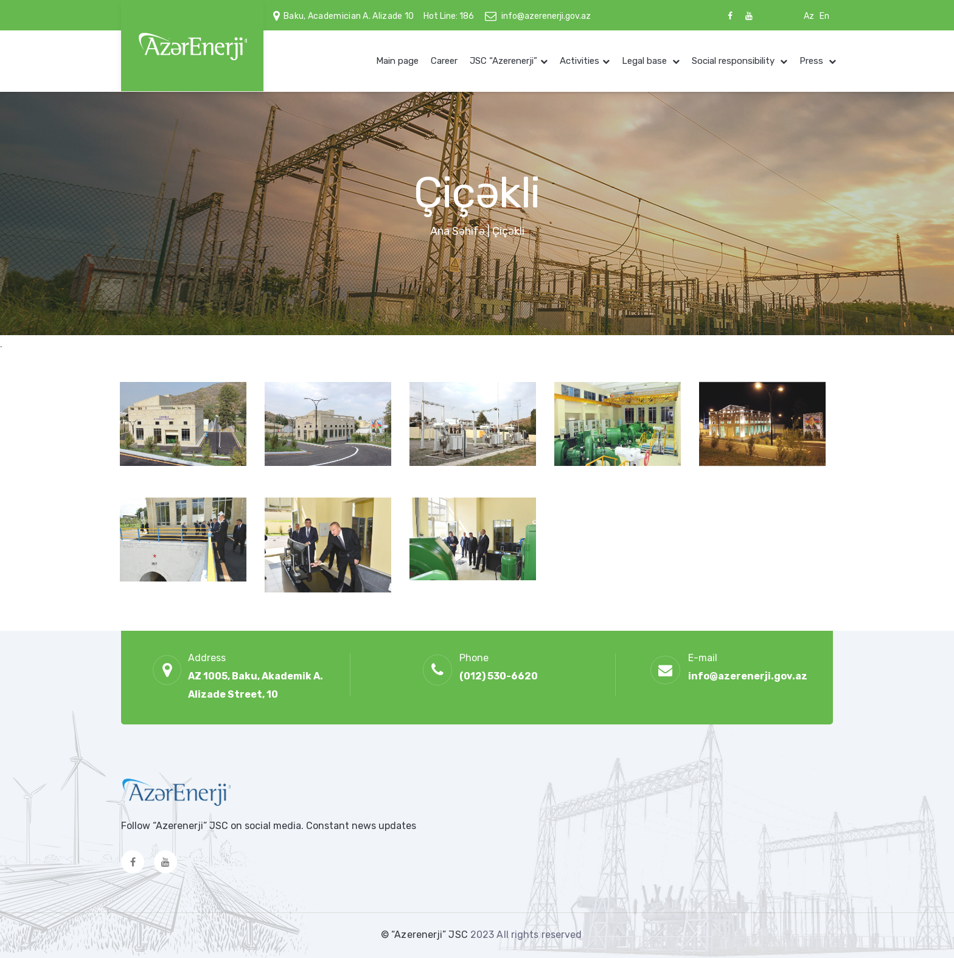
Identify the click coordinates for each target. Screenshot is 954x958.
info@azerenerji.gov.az (546, 16)
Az (809, 16)
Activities (579, 60)
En (824, 16)
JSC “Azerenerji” (503, 60)
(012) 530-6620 (498, 676)
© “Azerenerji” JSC (425, 934)
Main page (397, 60)
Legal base (645, 60)
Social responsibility (734, 60)
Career (444, 60)
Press (812, 60)
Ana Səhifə (457, 231)
